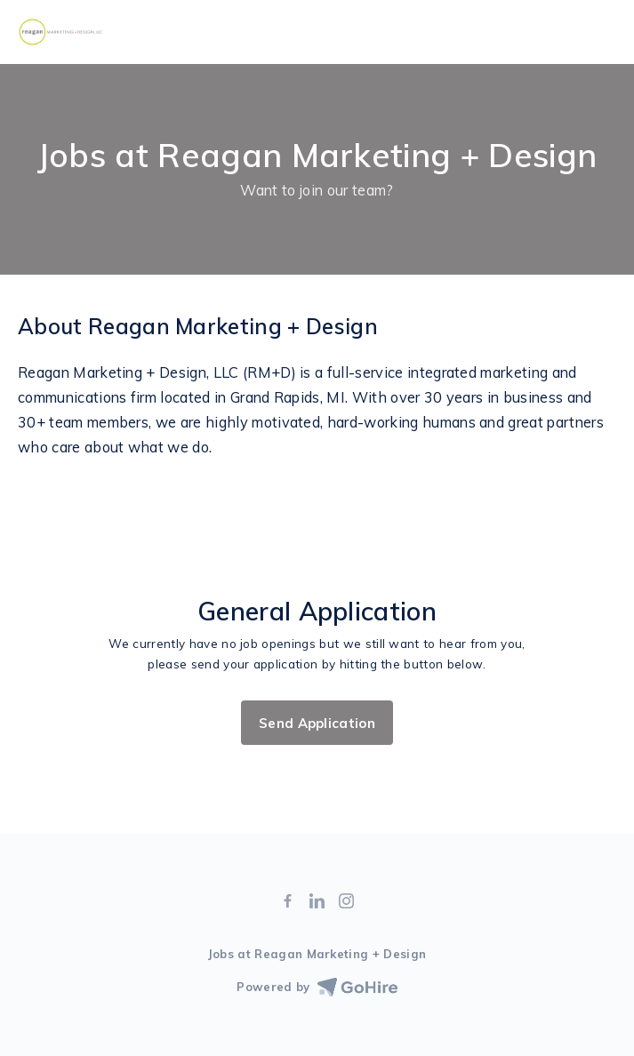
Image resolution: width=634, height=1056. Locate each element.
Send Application (317, 723)
